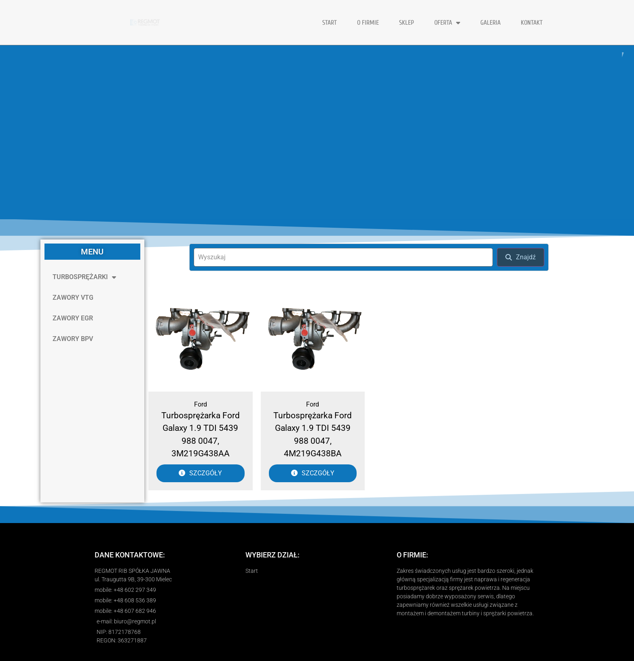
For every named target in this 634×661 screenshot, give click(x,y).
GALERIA (490, 22)
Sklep (406, 22)
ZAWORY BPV (73, 339)
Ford (200, 404)
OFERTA (447, 22)
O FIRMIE (368, 22)
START (329, 22)
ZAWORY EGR (73, 318)
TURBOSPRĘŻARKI (84, 277)
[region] (317, 132)
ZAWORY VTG (73, 297)
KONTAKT (532, 22)
